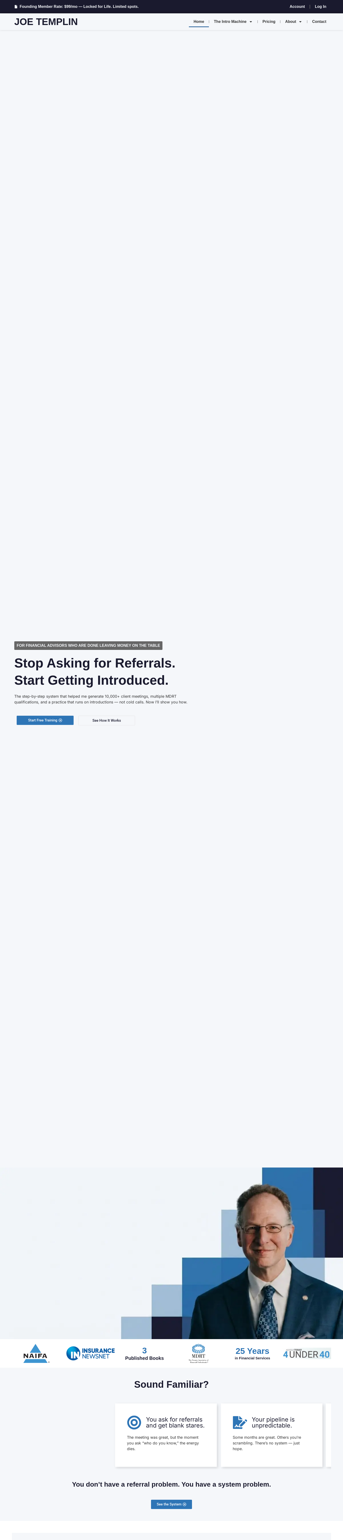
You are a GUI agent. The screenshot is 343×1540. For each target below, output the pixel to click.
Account (297, 7)
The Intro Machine (233, 21)
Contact (319, 22)
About (293, 21)
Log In (320, 7)
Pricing (268, 22)
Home (199, 22)
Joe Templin (46, 21)
